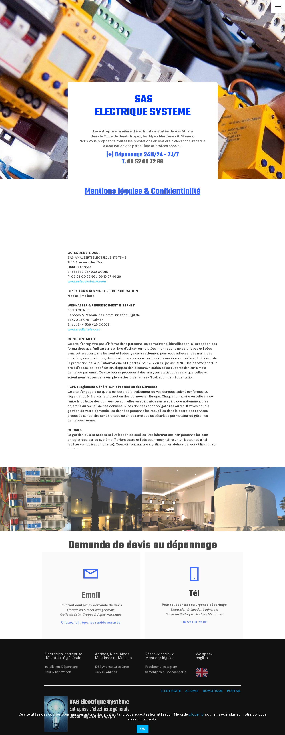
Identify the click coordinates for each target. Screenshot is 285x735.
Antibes (111, 678)
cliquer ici (196, 714)
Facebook (152, 673)
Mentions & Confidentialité (167, 678)
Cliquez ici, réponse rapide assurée (90, 628)
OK (142, 729)
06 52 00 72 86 (194, 628)
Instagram (169, 673)
